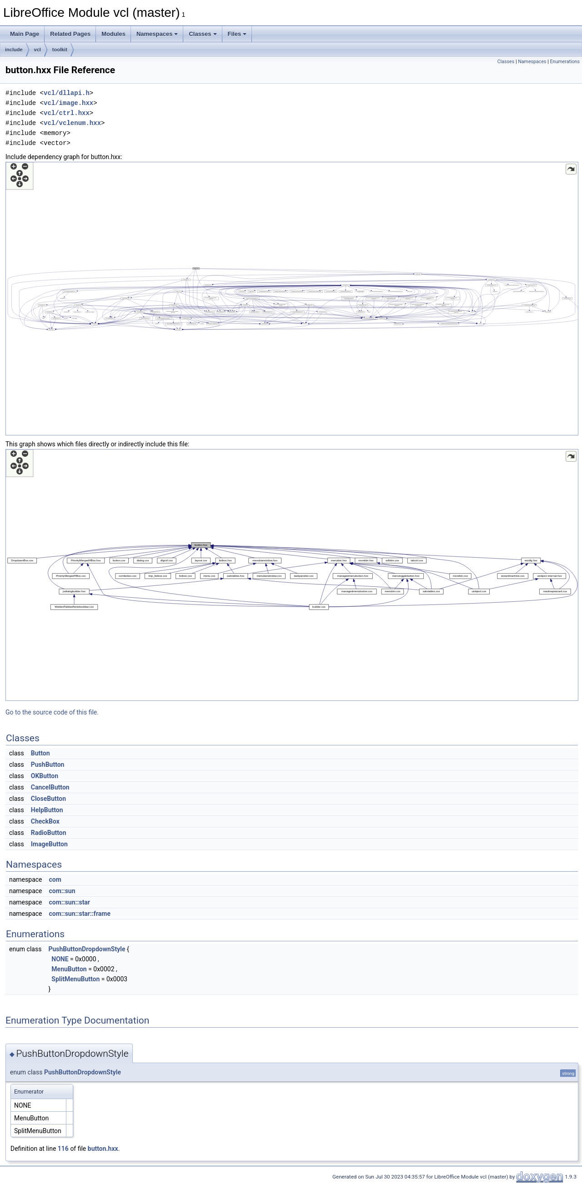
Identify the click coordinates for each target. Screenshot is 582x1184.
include (14, 49)
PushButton (48, 764)
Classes (202, 33)
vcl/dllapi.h (67, 93)
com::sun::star (69, 902)
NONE (59, 959)
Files (237, 33)
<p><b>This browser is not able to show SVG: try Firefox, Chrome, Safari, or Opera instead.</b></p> (292, 298)
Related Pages (70, 33)
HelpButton (47, 810)
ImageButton (49, 844)
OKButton (44, 775)
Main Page (24, 33)
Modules (113, 33)
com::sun (62, 890)
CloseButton (48, 798)
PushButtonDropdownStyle (86, 949)
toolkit (59, 49)
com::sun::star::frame (79, 913)
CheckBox (45, 821)
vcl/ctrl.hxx (67, 113)
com (55, 879)
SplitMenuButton (75, 979)
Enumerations (565, 62)
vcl (37, 49)
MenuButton (68, 969)
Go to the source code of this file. (52, 712)
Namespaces (157, 33)
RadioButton (48, 832)
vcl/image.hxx (68, 103)
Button (40, 753)
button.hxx (103, 1148)
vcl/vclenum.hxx (72, 123)
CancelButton (50, 787)
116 (63, 1148)
